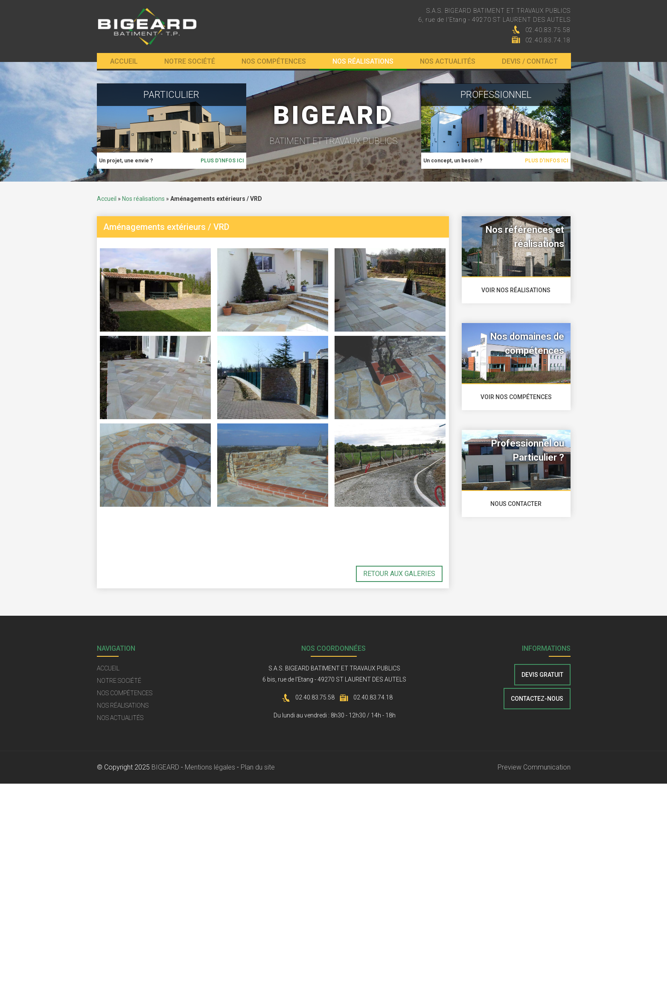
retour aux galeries (399, 574)
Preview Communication (534, 767)
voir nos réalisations (515, 290)
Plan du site (258, 767)
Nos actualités (447, 61)
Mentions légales (210, 767)
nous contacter (516, 503)
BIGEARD (165, 767)
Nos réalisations (362, 61)
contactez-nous (537, 698)
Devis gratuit (542, 674)
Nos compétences (274, 61)
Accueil (124, 61)
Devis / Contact (530, 61)
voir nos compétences (516, 397)
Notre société (189, 61)
